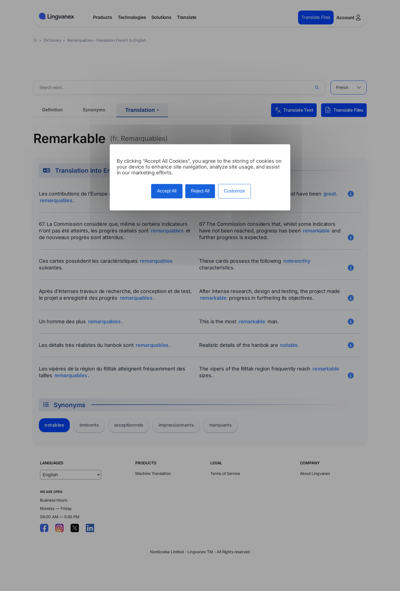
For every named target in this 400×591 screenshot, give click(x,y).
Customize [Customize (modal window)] (234, 191)
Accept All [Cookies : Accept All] (166, 191)
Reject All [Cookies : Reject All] (200, 191)
